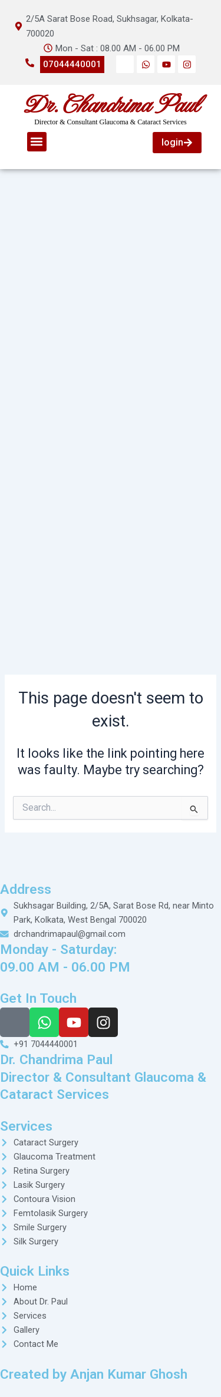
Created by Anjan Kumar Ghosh (93, 1374)
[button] (37, 141)
